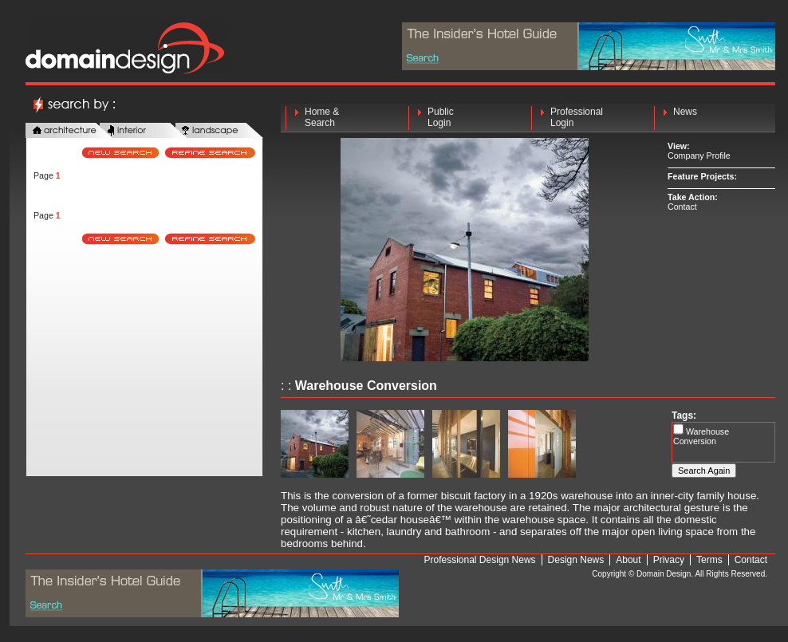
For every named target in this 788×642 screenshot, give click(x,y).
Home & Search (322, 117)
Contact (682, 206)
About (628, 559)
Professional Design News (480, 559)
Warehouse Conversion (701, 436)
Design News (576, 559)
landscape (219, 131)
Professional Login (576, 117)
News (685, 117)
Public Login (440, 117)
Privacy (668, 559)
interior (143, 131)
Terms (709, 559)
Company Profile (699, 155)
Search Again (704, 470)
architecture (69, 131)
